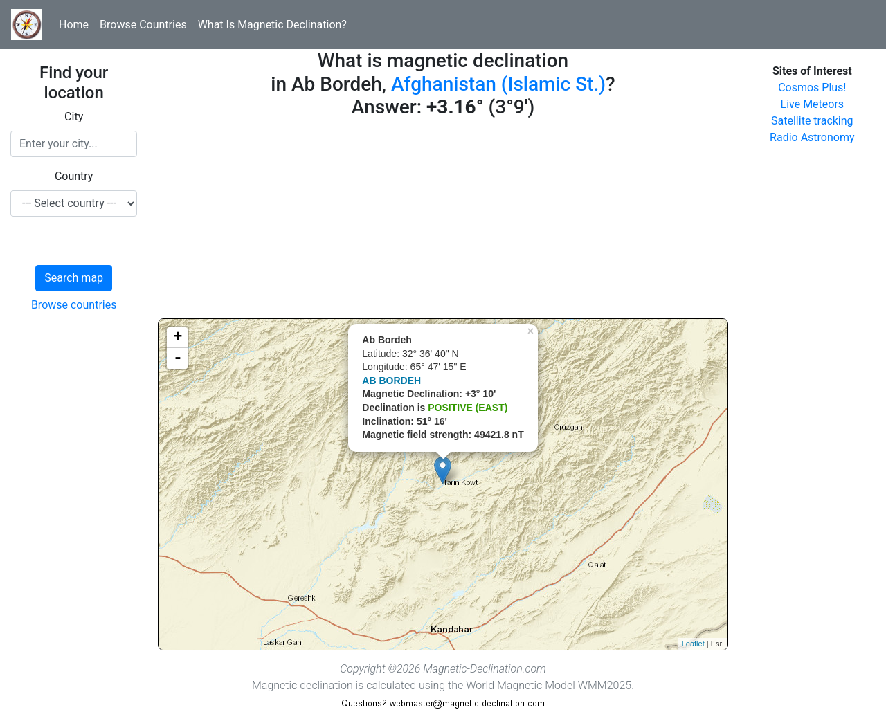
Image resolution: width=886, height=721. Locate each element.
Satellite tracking (812, 120)
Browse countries (74, 304)
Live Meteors (812, 104)
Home (74, 24)
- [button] (178, 358)
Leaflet (693, 643)
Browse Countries (143, 24)
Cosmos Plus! (812, 87)
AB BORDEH (391, 380)
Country (74, 176)
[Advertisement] (442, 221)
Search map (73, 277)
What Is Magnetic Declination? (272, 24)
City (73, 116)
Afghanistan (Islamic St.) (498, 84)
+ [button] (177, 337)
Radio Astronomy (812, 137)
